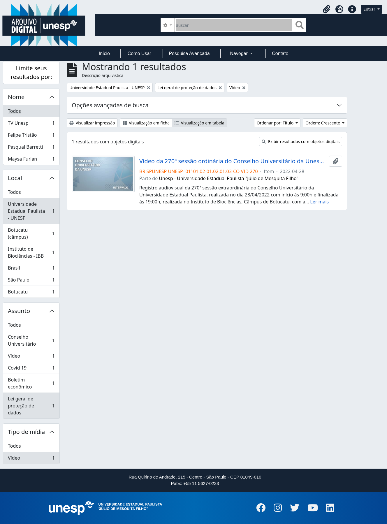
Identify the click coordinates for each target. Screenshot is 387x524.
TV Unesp (31, 124)
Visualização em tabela (199, 123)
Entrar (369, 9)
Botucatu (31, 293)
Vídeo (31, 357)
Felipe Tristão (31, 136)
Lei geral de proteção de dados (31, 405)
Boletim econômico (31, 383)
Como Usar (139, 53)
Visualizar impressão (92, 123)
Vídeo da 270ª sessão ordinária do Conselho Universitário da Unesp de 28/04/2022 (233, 161)
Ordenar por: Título (276, 123)
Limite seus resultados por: (31, 72)
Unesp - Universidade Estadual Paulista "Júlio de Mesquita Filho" (228, 178)
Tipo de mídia (26, 432)
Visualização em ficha (146, 123)
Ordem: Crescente (323, 123)
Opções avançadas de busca (110, 105)
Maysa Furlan (31, 160)
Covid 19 (31, 369)
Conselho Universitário (31, 340)
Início (104, 53)
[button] (326, 9)
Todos (14, 111)
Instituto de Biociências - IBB (31, 252)
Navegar (239, 53)
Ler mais (319, 201)
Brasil (31, 269)
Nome (16, 97)
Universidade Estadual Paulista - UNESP (31, 211)
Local (15, 178)
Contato (280, 53)
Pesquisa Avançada (189, 53)
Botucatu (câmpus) (31, 233)
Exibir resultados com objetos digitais (300, 141)
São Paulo (31, 281)
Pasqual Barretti (31, 148)
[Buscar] (233, 25)
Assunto (19, 311)
